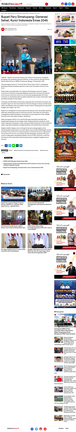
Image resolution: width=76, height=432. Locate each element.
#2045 (10, 150)
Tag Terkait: (4, 150)
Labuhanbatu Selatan (18, 77)
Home (4, 8)
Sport (55, 8)
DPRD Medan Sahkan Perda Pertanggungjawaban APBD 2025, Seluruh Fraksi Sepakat (40, 227)
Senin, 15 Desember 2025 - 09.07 (11, 30)
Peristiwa (12, 8)
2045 (6, 13)
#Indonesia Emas (44, 150)
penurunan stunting (23, 95)
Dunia (35, 8)
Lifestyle (48, 8)
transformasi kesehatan (8, 93)
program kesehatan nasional (23, 112)
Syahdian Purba (6, 132)
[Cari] (73, 9)
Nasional (21, 8)
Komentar (50, 29)
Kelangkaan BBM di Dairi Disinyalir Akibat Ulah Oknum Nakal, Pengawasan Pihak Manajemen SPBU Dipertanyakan (64, 331)
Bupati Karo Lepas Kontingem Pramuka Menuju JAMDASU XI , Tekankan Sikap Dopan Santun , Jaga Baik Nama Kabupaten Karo (12, 205)
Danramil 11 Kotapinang (18, 132)
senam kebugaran (21, 128)
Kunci (38, 13)
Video (67, 8)
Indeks (4, 10)
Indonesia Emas (33, 13)
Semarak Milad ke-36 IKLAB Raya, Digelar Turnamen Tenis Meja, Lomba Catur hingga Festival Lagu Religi (69, 359)
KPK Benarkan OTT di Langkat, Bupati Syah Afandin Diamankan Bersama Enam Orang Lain (70, 350)
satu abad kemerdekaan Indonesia (21, 104)
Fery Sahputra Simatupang (33, 77)
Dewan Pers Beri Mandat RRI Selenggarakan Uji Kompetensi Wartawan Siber (39, 204)
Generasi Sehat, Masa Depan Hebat (28, 84)
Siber (67, 428)
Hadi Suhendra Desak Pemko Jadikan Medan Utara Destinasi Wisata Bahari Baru (13, 227)
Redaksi (61, 428)
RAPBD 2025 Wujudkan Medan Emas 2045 (15, 161)
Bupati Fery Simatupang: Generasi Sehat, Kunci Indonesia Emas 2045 (23, 167)
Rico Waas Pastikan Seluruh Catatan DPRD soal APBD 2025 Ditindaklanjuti (13, 250)
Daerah (28, 8)
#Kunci (3, 152)
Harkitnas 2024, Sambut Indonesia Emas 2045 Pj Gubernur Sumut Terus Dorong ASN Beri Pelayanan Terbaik (26, 164)
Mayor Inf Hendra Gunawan (34, 132)
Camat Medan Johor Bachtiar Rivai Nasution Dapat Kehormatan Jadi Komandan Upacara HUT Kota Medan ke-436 (64, 399)
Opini (61, 8)
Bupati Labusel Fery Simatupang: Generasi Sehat (18, 13)
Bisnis (41, 8)
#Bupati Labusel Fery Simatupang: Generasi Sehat (26, 150)
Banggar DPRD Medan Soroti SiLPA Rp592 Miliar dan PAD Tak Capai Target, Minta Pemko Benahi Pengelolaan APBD (39, 251)
